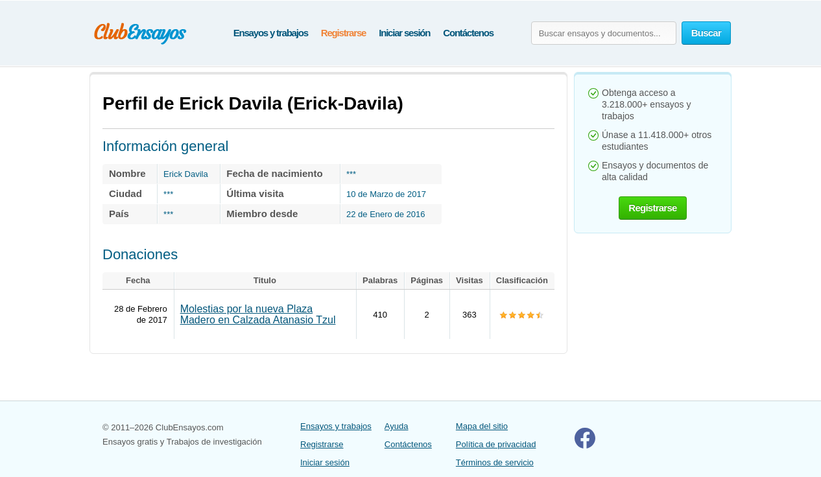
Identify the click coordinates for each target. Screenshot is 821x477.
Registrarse (343, 32)
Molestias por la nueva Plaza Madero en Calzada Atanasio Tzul (258, 314)
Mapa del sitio (482, 426)
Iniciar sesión (404, 32)
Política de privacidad (496, 444)
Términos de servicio (495, 462)
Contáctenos (468, 32)
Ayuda (397, 426)
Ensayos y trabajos (270, 32)
